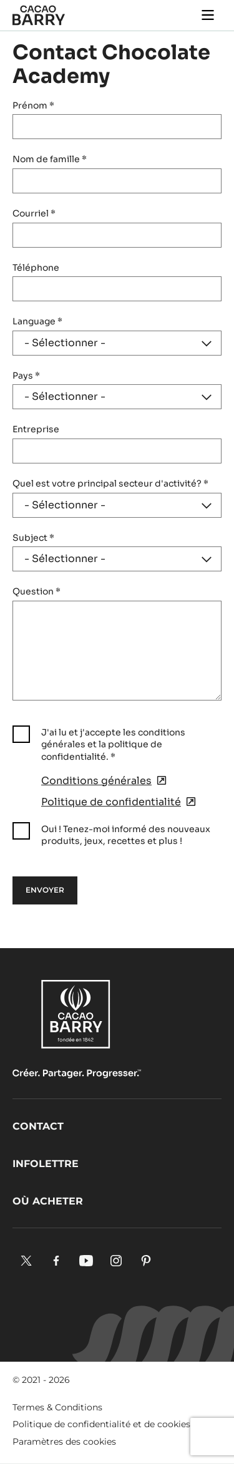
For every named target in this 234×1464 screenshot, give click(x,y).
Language (37, 321)
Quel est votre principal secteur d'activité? (110, 483)
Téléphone (35, 267)
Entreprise (35, 429)
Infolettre (45, 1164)
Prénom (33, 105)
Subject (33, 537)
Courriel (34, 213)
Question (36, 591)
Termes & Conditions (57, 1407)
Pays (26, 375)
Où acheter (47, 1201)
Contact (38, 1126)
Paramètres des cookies (64, 1441)
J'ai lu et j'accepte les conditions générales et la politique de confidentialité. (113, 744)
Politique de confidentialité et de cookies (101, 1424)
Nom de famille (49, 159)
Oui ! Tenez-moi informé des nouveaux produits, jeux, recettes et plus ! (125, 835)
